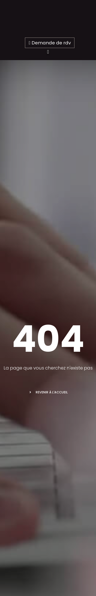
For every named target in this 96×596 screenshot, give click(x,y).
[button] (48, 52)
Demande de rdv (50, 43)
